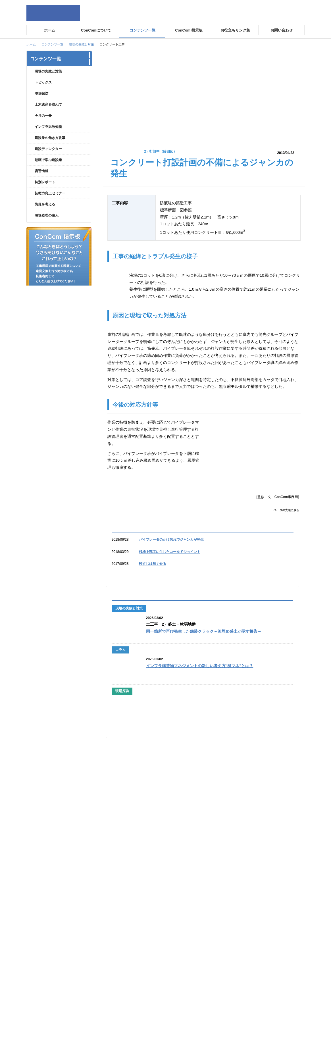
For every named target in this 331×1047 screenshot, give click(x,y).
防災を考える (45, 214)
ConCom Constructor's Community (53, 13)
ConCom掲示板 (258, 878)
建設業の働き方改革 (50, 148)
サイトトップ (47, 878)
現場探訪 (41, 103)
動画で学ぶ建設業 (48, 170)
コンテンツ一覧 (52, 44)
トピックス (43, 92)
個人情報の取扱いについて (57, 892)
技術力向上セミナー (50, 203)
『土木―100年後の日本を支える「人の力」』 (187, 806)
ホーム (31, 44)
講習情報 (41, 181)
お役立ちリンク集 (259, 906)
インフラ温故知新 (48, 137)
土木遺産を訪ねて (48, 114)
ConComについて (120, 878)
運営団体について (120, 892)
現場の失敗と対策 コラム (58, 82)
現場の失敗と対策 (81, 44)
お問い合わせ (256, 892)
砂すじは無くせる (152, 564)
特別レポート (45, 192)
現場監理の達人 (47, 225)
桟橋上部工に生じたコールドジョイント (169, 552)
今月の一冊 (43, 126)
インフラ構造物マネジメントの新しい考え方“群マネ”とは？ (199, 666)
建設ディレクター (48, 159)
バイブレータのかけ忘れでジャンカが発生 (171, 540)
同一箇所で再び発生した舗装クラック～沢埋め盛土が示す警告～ (203, 631)
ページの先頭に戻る (286, 510)
